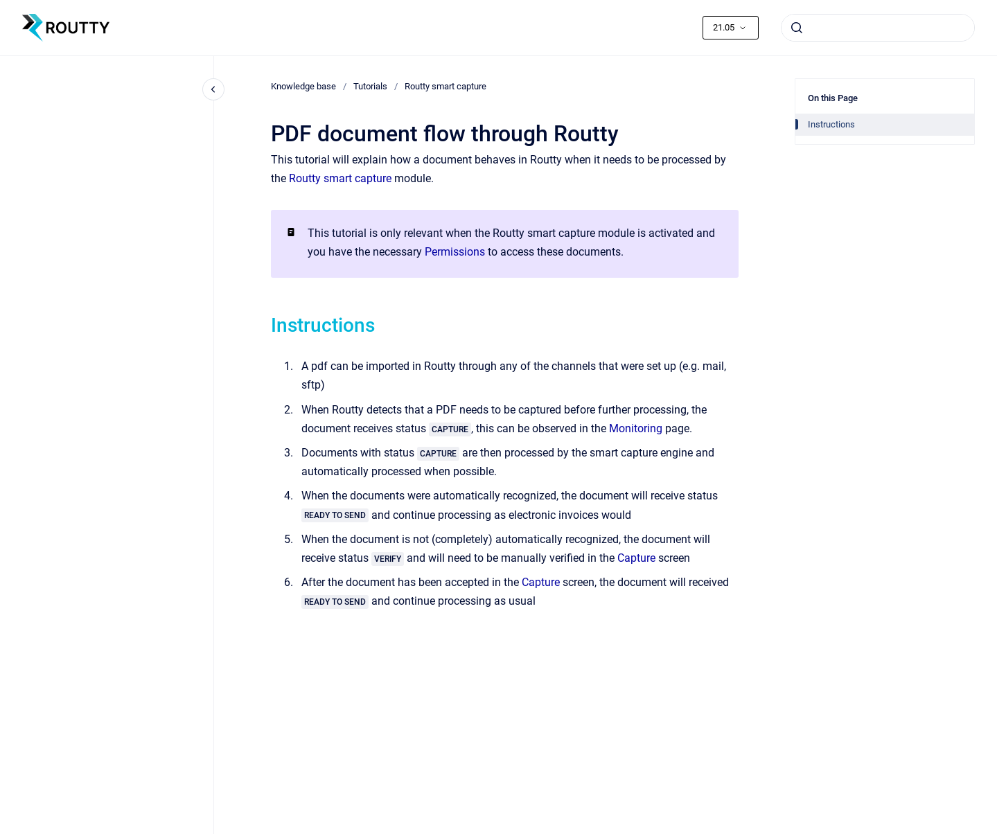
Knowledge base (303, 86)
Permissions (455, 251)
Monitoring (635, 428)
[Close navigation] (213, 89)
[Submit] (797, 28)
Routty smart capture (445, 86)
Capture (636, 558)
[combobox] (878, 28)
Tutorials (370, 86)
